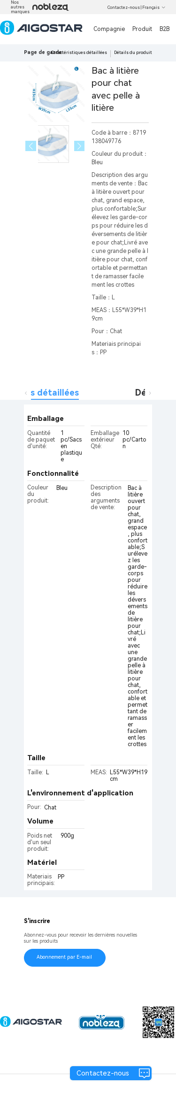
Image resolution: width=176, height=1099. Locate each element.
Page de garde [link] (43, 52)
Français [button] (154, 7)
